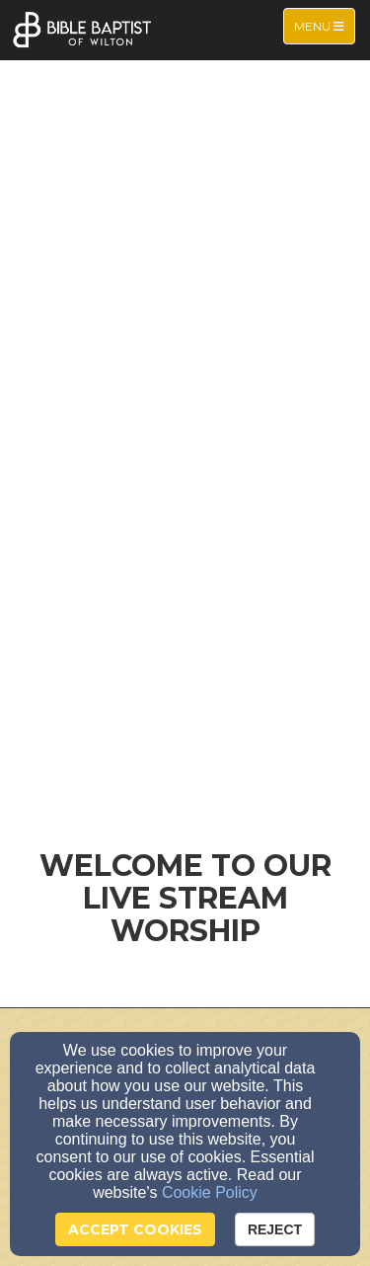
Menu (324, 25)
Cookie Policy (210, 1192)
